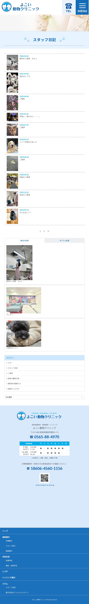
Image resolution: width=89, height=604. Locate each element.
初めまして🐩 (25, 76)
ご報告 (22, 99)
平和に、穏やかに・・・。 (30, 116)
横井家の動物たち (14, 383)
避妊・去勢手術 (11, 565)
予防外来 (6, 556)
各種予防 (9, 560)
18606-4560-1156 (46, 468)
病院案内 (6, 537)
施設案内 (9, 551)
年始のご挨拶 (25, 177)
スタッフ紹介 (11, 546)
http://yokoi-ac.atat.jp (45, 485)
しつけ (5, 571)
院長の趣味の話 (13, 378)
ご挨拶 (22, 127)
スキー (10, 363)
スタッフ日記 (13, 368)
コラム (5, 583)
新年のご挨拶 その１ (28, 58)
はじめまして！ (26, 212)
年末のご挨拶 (25, 195)
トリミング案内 (8, 577)
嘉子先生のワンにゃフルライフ (17, 592)
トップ (5, 530)
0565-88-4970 (46, 437)
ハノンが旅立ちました (28, 142)
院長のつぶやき (13, 389)
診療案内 (9, 541)
